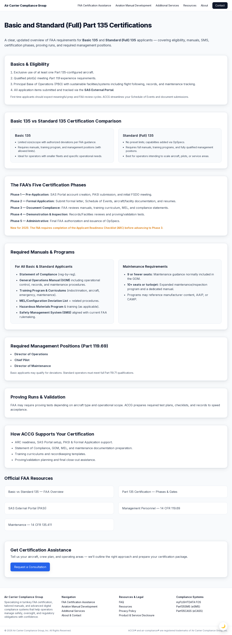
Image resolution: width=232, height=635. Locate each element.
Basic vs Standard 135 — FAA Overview (35, 492)
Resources (189, 5)
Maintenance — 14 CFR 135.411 (30, 525)
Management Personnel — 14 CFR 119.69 (151, 508)
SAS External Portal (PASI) (27, 508)
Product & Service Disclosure (136, 615)
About (204, 5)
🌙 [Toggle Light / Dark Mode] (223, 626)
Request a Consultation (30, 567)
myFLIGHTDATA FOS (188, 602)
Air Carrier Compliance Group (25, 5)
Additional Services (167, 5)
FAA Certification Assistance (94, 5)
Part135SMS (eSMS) (188, 606)
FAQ (121, 602)
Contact (220, 5)
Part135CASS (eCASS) (189, 610)
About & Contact (71, 615)
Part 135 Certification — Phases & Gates (149, 492)
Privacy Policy (127, 610)
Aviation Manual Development (133, 5)
